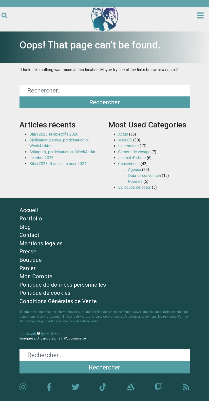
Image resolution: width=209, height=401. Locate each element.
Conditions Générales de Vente (58, 301)
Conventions (129, 163)
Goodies (135, 181)
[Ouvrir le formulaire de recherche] (4, 15)
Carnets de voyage (134, 152)
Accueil (28, 210)
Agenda (134, 169)
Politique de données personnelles (62, 284)
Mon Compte (35, 276)
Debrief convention (144, 175)
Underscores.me (48, 338)
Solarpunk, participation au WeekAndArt (63, 152)
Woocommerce (75, 338)
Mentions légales (40, 243)
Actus (123, 134)
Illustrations (128, 146)
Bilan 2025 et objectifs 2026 (53, 134)
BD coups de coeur (134, 187)
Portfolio (30, 218)
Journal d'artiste (132, 157)
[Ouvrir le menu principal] (200, 15)
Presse (27, 251)
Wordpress (27, 338)
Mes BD (125, 140)
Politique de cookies (44, 293)
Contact (29, 235)
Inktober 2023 (41, 157)
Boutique (30, 260)
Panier (27, 268)
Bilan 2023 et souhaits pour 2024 (57, 163)
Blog (25, 227)
